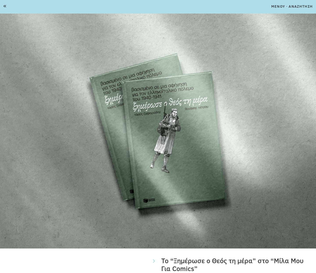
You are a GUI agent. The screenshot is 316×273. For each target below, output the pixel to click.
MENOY (278, 6)
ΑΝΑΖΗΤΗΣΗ (301, 6)
